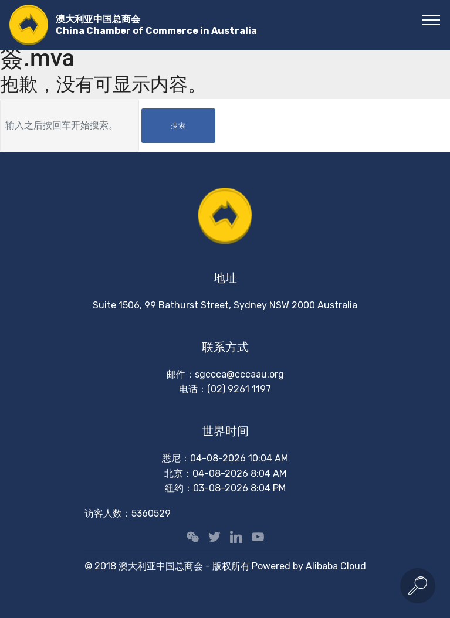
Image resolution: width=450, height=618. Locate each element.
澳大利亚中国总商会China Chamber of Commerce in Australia (156, 24)
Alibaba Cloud (336, 566)
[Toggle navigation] (431, 19)
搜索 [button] (178, 125)
